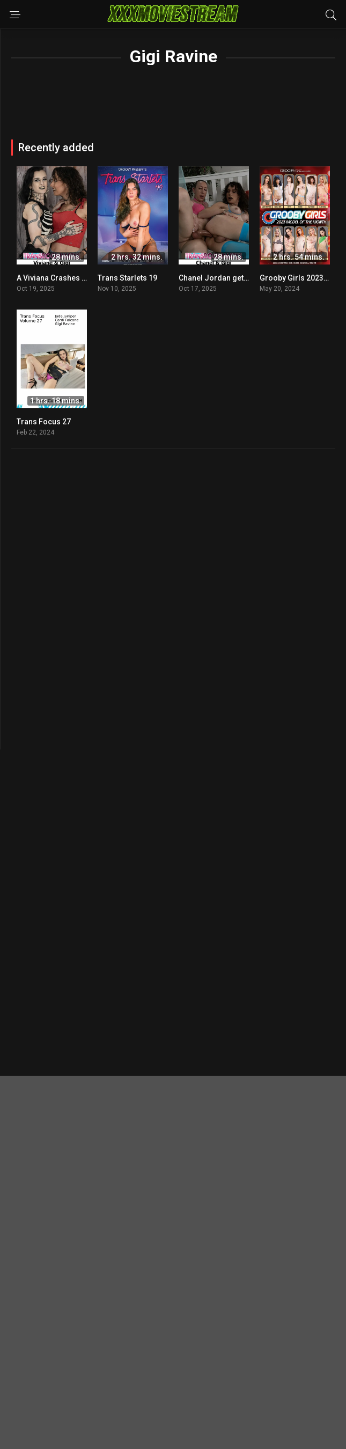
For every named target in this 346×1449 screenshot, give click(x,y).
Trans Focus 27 (44, 421)
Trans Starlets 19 (127, 278)
